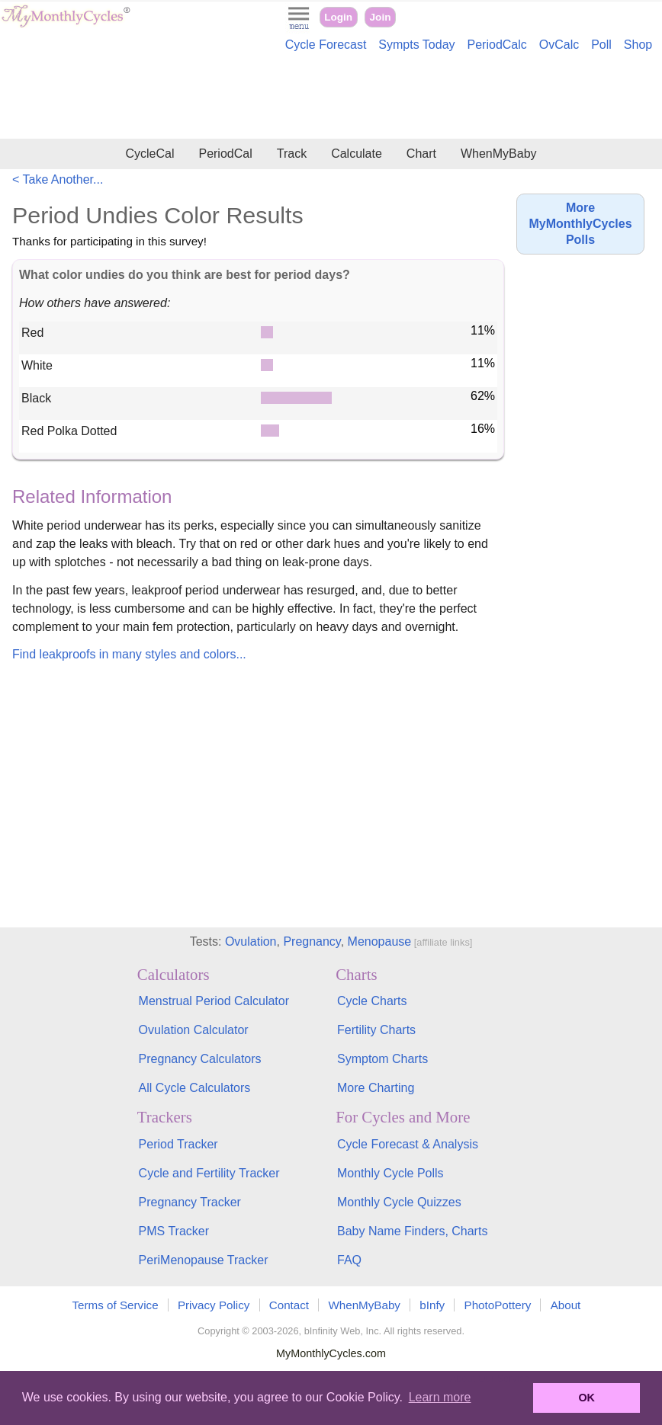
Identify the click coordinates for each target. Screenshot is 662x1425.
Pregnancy (311, 941)
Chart (421, 153)
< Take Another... (57, 179)
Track (292, 153)
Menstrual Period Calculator (214, 1000)
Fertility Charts (376, 1029)
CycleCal (149, 153)
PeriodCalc (497, 44)
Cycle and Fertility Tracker (209, 1173)
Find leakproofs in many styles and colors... (129, 654)
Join (380, 17)
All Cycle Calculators (195, 1087)
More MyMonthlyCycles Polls (580, 223)
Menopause (380, 941)
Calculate (356, 153)
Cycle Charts (372, 1000)
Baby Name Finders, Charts (412, 1231)
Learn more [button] (440, 1397)
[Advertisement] (331, 97)
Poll (601, 44)
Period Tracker (178, 1144)
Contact (289, 1305)
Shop (638, 44)
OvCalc (559, 44)
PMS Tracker (174, 1231)
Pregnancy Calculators (200, 1058)
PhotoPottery (498, 1305)
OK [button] (586, 1397)
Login (338, 17)
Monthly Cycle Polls (390, 1173)
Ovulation (251, 941)
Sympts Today (416, 44)
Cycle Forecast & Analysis (407, 1144)
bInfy (432, 1305)
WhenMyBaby (499, 153)
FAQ (349, 1260)
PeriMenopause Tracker (203, 1260)
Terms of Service (115, 1305)
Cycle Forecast (326, 44)
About (566, 1305)
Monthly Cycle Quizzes (399, 1202)
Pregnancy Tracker (190, 1202)
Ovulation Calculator (194, 1029)
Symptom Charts (382, 1058)
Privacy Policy (214, 1305)
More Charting (375, 1087)
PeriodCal (225, 153)
